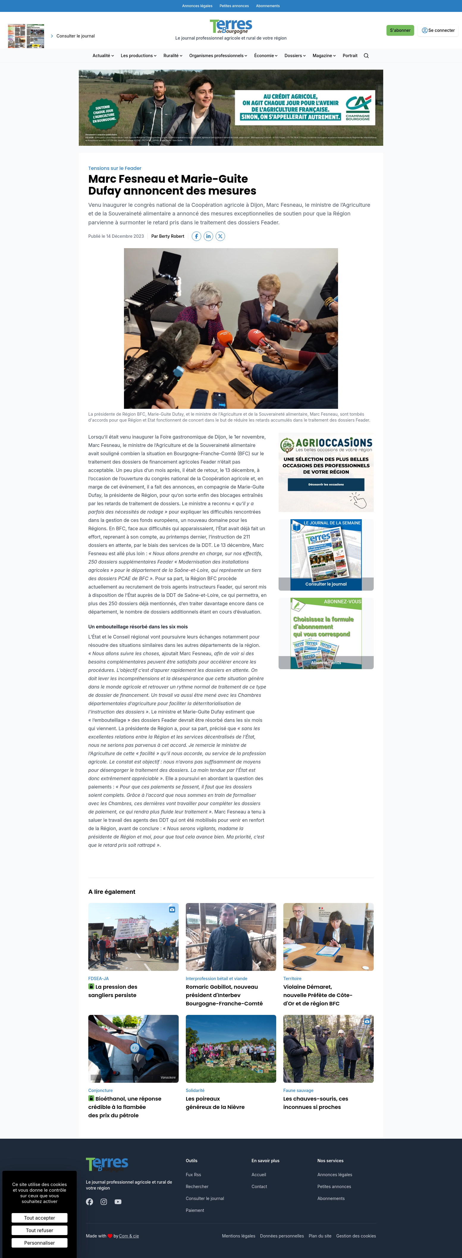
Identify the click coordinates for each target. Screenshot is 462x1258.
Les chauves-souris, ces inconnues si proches (315, 1103)
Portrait (350, 55)
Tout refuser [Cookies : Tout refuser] (39, 1230)
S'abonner (400, 30)
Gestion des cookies (356, 1235)
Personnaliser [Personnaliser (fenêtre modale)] (39, 1243)
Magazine (325, 55)
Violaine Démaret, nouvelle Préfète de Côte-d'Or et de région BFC (318, 995)
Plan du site (320, 1235)
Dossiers (296, 55)
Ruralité (173, 55)
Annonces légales (335, 1174)
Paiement (195, 1210)
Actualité (104, 55)
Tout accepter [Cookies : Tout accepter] (39, 1218)
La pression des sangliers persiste (112, 991)
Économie (266, 55)
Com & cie (129, 1235)
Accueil (259, 1174)
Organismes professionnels (219, 55)
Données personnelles (282, 1235)
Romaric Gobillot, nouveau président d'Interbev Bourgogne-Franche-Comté (224, 995)
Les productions (139, 55)
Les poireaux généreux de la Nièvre (215, 1103)
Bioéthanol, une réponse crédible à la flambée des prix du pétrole (124, 1107)
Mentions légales (238, 1235)
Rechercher (197, 1186)
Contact (259, 1186)
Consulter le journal (205, 1198)
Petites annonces (334, 1186)
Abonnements (331, 1198)
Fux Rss (193, 1174)
